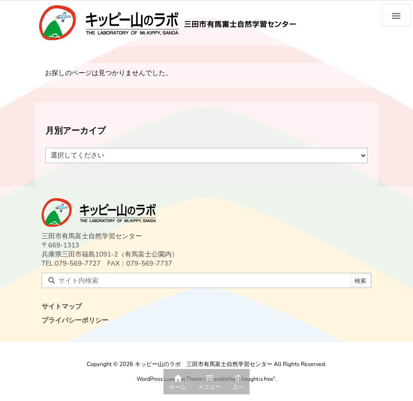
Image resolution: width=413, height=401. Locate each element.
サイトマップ (62, 306)
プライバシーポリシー (75, 320)
